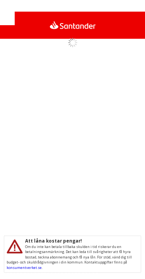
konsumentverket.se (24, 267)
